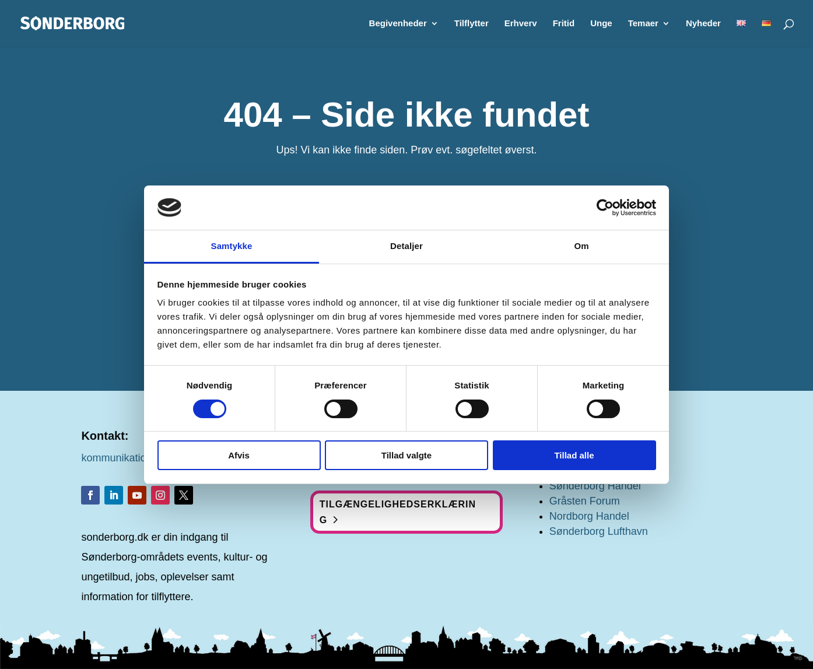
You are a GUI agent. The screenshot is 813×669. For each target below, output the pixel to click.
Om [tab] (581, 246)
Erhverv (520, 23)
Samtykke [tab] (232, 246)
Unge (601, 23)
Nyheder (703, 23)
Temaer (643, 23)
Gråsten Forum (584, 501)
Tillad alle (574, 455)
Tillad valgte (406, 455)
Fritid (564, 23)
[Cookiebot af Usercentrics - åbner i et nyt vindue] (605, 207)
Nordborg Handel (589, 516)
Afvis (239, 455)
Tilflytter (471, 23)
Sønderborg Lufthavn (598, 531)
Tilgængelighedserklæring (398, 512)
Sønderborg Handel (595, 486)
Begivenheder (398, 23)
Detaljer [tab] (406, 246)
